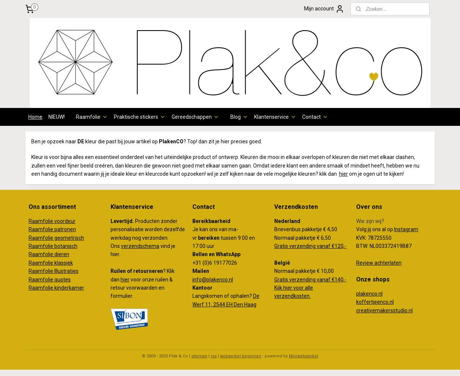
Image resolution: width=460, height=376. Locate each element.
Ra (32, 238)
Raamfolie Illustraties (54, 271)
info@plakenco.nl (212, 280)
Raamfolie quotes (50, 280)
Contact (315, 117)
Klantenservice (275, 117)
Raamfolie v (43, 221)
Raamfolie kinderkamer (56, 288)
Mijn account (324, 8)
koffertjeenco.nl (375, 302)
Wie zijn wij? (370, 221)
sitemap (199, 356)
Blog (239, 117)
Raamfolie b (43, 246)
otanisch (67, 246)
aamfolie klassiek (52, 263)
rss (214, 356)
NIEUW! (56, 117)
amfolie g (46, 238)
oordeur (66, 221)
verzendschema (140, 246)
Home (35, 117)
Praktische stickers (140, 117)
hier (343, 174)
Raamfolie (92, 117)
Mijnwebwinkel (303, 356)
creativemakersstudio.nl (384, 310)
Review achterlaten (379, 263)
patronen (65, 229)
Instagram (406, 229)
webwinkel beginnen (240, 356)
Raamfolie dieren (49, 254)
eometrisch (70, 238)
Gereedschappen (195, 117)
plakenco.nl (369, 294)
